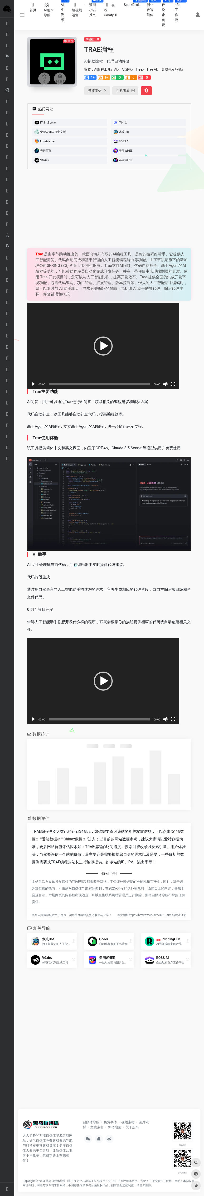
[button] (103, 346)
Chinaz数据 (73, 839)
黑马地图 (114, 1127)
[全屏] (173, 384)
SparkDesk (133, 3)
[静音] (165, 384)
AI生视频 (64, 11)
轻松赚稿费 (166, 13)
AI (115, 69)
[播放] (33, 384)
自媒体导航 (91, 1122)
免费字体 (110, 1122)
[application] (103, 346)
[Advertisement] (103, 208)
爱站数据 (49, 839)
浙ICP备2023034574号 (81, 1181)
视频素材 (128, 1122)
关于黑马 (132, 1127)
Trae (139, 69)
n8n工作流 (179, 11)
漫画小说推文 (95, 8)
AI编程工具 (92, 39)
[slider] (99, 384)
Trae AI (151, 69)
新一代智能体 (152, 8)
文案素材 (97, 1127)
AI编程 (126, 69)
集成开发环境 (171, 69)
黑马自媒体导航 (56, 1181)
